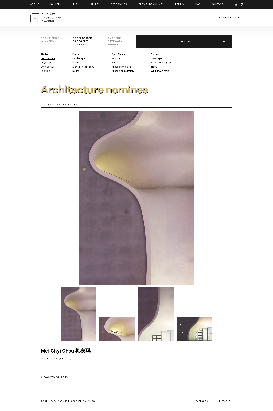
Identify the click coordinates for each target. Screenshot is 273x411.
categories (119, 4)
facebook (241, 4)
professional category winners (83, 41)
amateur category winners (115, 41)
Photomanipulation (122, 70)
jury (76, 4)
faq (197, 4)
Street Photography (162, 62)
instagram (236, 4)
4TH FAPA (184, 41)
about (34, 4)
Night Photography (83, 66)
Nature (76, 62)
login (223, 17)
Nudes (75, 70)
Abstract (46, 54)
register (236, 17)
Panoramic (117, 58)
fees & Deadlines (151, 4)
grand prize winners (50, 40)
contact (217, 4)
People (115, 62)
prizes (95, 4)
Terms (179, 4)
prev (33, 198)
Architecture (48, 58)
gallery (55, 4)
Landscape (78, 58)
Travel (154, 66)
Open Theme (118, 54)
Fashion (45, 70)
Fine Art (76, 54)
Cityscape (46, 62)
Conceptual (47, 66)
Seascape (156, 58)
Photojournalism (121, 66)
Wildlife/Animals (160, 70)
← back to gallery (54, 377)
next (239, 198)
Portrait (155, 54)
